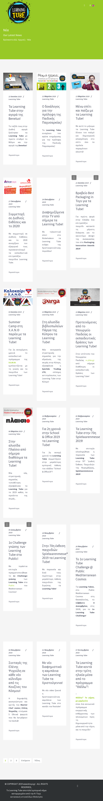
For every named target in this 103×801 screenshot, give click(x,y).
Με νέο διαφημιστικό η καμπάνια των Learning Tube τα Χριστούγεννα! (52, 673)
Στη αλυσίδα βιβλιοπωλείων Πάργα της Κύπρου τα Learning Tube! (52, 332)
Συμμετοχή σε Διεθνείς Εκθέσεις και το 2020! (17, 220)
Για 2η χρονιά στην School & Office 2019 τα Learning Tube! (51, 437)
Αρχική (21, 39)
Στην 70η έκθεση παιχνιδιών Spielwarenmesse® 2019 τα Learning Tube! (55, 554)
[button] (74, 177)
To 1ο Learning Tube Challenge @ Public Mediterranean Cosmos (86, 569)
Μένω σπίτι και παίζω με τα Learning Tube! (84, 112)
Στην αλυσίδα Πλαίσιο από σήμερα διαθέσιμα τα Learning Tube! (18, 453)
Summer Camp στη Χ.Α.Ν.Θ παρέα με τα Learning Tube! (17, 332)
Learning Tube (14, 99)
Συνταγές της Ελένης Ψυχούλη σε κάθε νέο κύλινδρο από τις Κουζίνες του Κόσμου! (18, 677)
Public (11, 585)
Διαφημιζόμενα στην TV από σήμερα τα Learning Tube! (53, 218)
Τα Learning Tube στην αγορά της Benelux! (17, 113)
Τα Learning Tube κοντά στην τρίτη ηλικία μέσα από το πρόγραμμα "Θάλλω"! (84, 675)
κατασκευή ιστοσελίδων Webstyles (26, 796)
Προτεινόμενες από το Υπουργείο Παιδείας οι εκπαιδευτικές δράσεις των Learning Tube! (86, 334)
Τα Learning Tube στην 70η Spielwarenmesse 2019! (88, 435)
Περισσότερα (14, 155)
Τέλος (37, 760)
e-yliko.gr (90, 360)
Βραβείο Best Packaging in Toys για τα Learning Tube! (85, 201)
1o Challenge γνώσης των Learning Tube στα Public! (17, 551)
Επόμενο (25, 760)
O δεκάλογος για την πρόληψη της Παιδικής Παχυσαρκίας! (52, 114)
